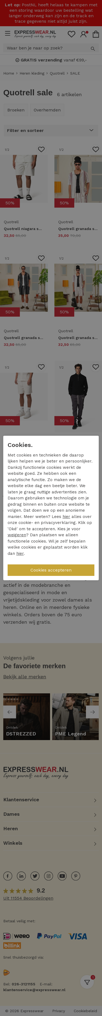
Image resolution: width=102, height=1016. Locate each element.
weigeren (17, 534)
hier (66, 516)
